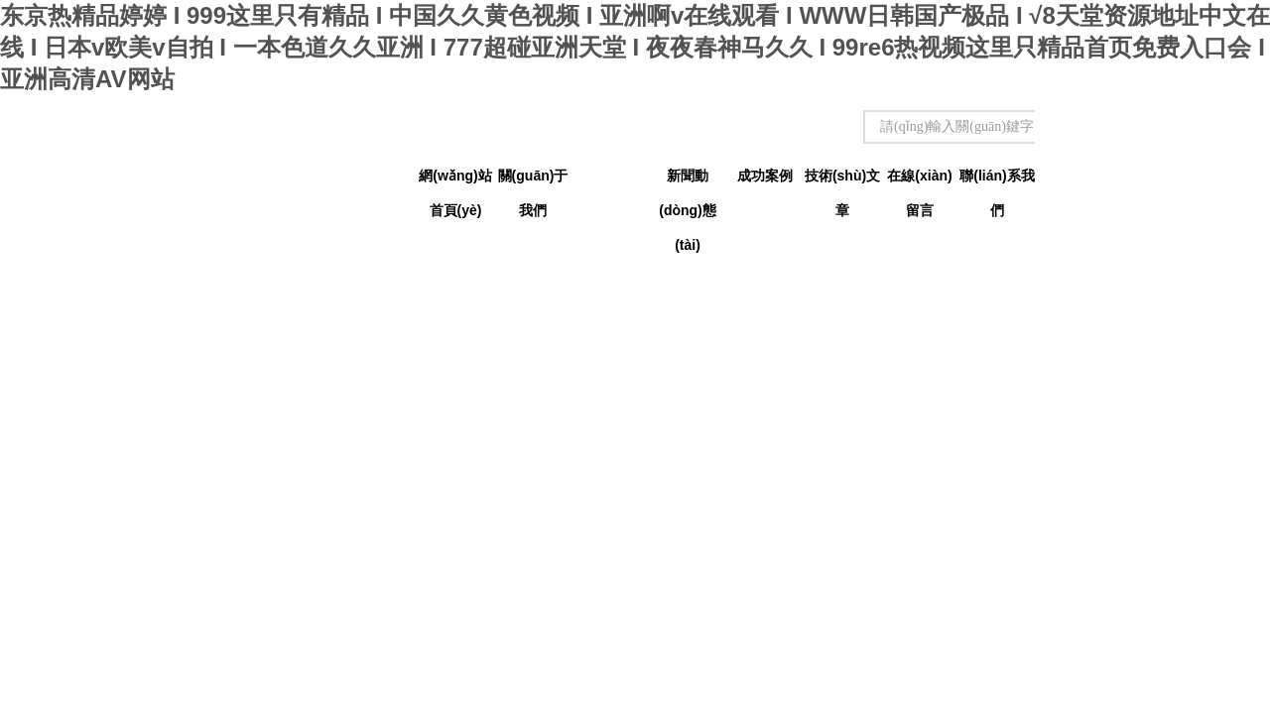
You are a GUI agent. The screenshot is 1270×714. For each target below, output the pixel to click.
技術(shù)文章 (842, 180)
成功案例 (765, 175)
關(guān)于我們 (533, 180)
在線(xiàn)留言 (919, 180)
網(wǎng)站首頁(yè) (455, 180)
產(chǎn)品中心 (610, 180)
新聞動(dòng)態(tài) (687, 180)
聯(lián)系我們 (996, 180)
